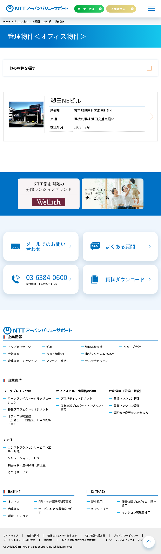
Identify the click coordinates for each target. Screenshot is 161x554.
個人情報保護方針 (95, 535)
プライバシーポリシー (126, 535)
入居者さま (118, 9)
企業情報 (14, 336)
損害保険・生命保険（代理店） (28, 465)
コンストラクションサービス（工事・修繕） (29, 449)
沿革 (49, 347)
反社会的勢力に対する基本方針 (79, 540)
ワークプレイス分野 (17, 391)
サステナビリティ (96, 361)
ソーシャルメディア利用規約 (19, 540)
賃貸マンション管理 (127, 405)
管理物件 (14, 491)
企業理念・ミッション (22, 361)
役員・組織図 (55, 354)
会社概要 (13, 354)
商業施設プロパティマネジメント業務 (82, 407)
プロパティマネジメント (76, 398)
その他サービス (18, 472)
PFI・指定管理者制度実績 (55, 501)
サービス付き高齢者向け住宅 (55, 510)
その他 (8, 440)
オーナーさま (86, 9)
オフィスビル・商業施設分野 (76, 391)
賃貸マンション (18, 516)
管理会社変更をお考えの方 (131, 412)
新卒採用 (97, 501)
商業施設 (13, 509)
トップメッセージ (19, 347)
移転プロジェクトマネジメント (28, 409)
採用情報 (98, 491)
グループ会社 (132, 347)
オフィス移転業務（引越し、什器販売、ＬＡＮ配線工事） (29, 420)
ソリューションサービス (24, 458)
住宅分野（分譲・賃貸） (126, 391)
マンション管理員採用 (136, 512)
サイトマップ (10, 535)
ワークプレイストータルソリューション (29, 400)
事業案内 (14, 380)
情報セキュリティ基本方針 (62, 535)
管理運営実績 (93, 347)
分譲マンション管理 (127, 398)
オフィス (13, 501)
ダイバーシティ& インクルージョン (125, 540)
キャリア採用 (99, 509)
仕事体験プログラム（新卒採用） (139, 503)
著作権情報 (33, 535)
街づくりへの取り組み (99, 354)
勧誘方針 (49, 540)
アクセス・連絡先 (57, 361)
